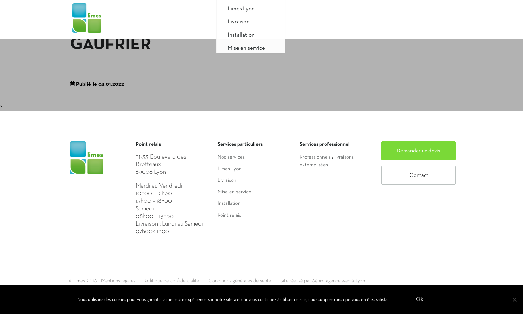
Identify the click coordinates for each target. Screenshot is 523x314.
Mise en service (234, 192)
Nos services (231, 157)
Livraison (226, 180)
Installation (229, 203)
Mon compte (427, 22)
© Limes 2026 (83, 280)
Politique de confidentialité (181, 280)
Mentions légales (122, 280)
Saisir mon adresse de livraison (349, 22)
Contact (418, 175)
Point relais (229, 215)
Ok (420, 299)
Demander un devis (418, 151)
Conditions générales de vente (255, 280)
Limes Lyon (229, 168)
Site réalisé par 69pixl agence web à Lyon (345, 280)
